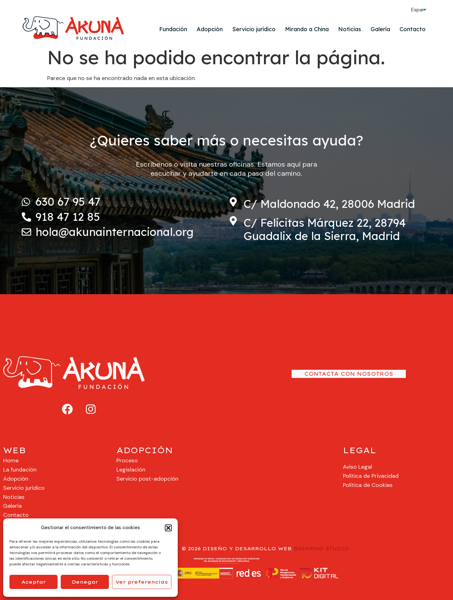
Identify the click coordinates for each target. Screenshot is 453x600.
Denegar (85, 582)
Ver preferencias (141, 582)
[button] (168, 528)
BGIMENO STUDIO (321, 548)
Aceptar (33, 582)
